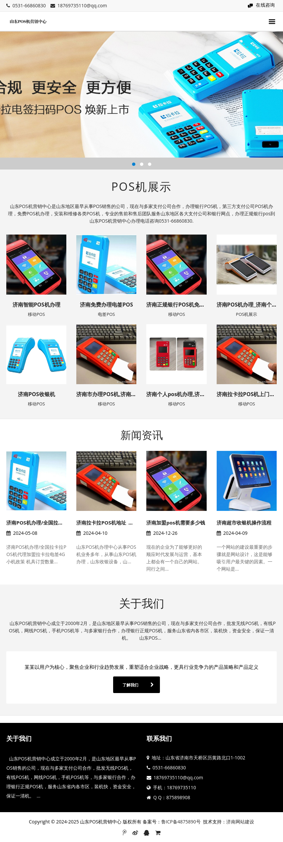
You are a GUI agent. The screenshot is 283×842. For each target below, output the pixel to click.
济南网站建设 (240, 821)
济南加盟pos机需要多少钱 (175, 522)
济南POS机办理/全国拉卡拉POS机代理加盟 (54, 522)
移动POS (36, 314)
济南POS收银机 (36, 394)
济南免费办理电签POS (106, 304)
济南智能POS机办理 (36, 304)
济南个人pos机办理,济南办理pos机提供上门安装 (204, 394)
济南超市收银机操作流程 (244, 522)
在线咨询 (265, 5)
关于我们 (141, 603)
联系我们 (159, 738)
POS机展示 (141, 186)
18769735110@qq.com (82, 5)
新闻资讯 (141, 435)
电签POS (106, 314)
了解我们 (130, 685)
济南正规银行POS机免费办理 (180, 304)
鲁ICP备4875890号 (181, 821)
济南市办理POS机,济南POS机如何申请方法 (127, 394)
